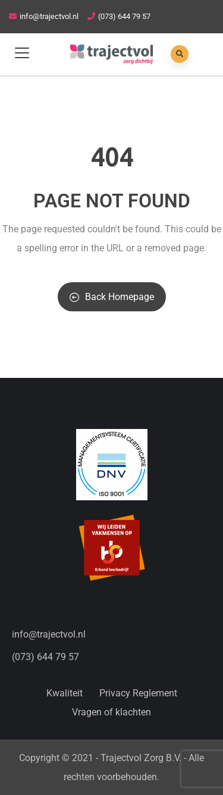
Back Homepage (112, 296)
